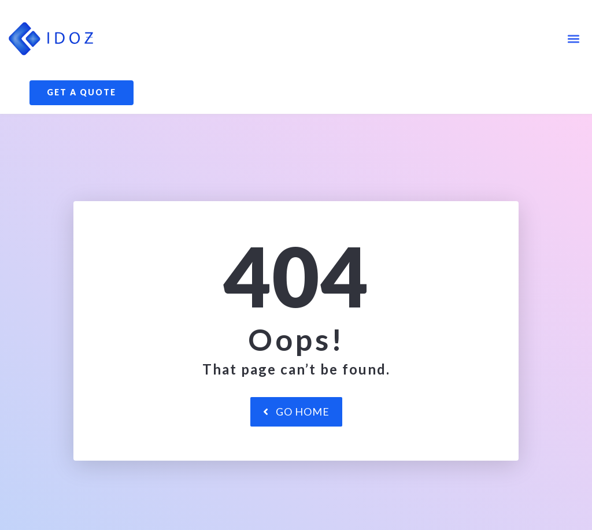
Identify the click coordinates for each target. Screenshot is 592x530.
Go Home (296, 452)
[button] (573, 38)
